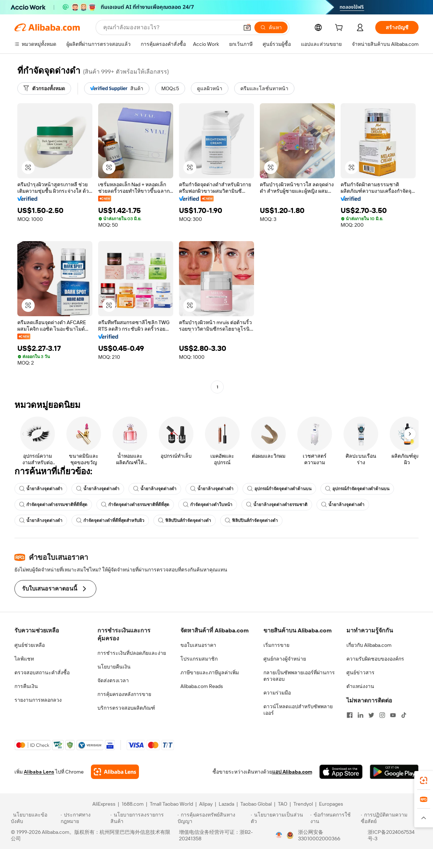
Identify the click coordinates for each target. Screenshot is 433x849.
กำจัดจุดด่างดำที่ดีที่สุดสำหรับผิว (110, 520)
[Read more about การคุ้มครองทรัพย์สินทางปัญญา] (213, 817)
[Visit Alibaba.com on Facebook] (349, 715)
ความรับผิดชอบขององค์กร (375, 659)
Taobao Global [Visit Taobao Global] (256, 804)
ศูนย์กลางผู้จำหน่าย (284, 659)
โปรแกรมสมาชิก (199, 659)
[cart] (340, 28)
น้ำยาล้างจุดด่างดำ (40, 489)
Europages (331, 804)
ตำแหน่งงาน (360, 686)
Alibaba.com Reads (201, 686)
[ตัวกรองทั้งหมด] (44, 88)
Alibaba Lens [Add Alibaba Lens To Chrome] (39, 772)
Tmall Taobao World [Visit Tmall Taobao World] (171, 804)
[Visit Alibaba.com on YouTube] (393, 715)
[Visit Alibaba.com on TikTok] (404, 715)
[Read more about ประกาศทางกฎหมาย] (84, 817)
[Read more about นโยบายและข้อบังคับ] (34, 817)
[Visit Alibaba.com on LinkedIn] (360, 715)
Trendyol (303, 804)
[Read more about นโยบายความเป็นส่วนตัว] (279, 817)
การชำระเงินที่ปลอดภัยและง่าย (131, 653)
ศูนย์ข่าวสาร (360, 672)
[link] (423, 780)
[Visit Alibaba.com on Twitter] (371, 715)
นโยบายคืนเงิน (114, 667)
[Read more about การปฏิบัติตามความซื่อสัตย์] (391, 817)
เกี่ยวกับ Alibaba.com (369, 645)
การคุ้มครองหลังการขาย (124, 694)
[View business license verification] (279, 835)
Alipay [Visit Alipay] (206, 804)
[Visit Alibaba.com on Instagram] (382, 715)
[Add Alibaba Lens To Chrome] (115, 772)
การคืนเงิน (26, 686)
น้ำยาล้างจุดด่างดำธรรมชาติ (276, 505)
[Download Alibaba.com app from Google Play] (394, 772)
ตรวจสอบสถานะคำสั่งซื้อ (42, 672)
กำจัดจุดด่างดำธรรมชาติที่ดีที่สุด (53, 505)
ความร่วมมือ (277, 693)
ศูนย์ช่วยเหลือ (29, 645)
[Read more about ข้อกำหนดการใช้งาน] (334, 817)
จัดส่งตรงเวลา (113, 680)
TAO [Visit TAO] (282, 804)
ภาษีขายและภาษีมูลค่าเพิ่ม (209, 672)
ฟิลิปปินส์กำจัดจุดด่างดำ (184, 520)
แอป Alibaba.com (292, 772)
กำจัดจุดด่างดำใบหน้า (207, 505)
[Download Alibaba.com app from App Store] (341, 772)
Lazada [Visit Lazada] (226, 804)
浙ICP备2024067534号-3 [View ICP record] (391, 835)
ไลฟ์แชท (24, 659)
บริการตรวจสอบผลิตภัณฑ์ (126, 708)
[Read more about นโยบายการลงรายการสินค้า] (142, 817)
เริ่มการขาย (276, 645)
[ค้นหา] (271, 27)
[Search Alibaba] (170, 27)
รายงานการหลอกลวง (38, 700)
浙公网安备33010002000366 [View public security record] (319, 835)
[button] (247, 27)
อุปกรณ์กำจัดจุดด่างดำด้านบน (279, 489)
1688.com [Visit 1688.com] (133, 804)
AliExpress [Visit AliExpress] (103, 804)
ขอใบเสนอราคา (198, 645)
